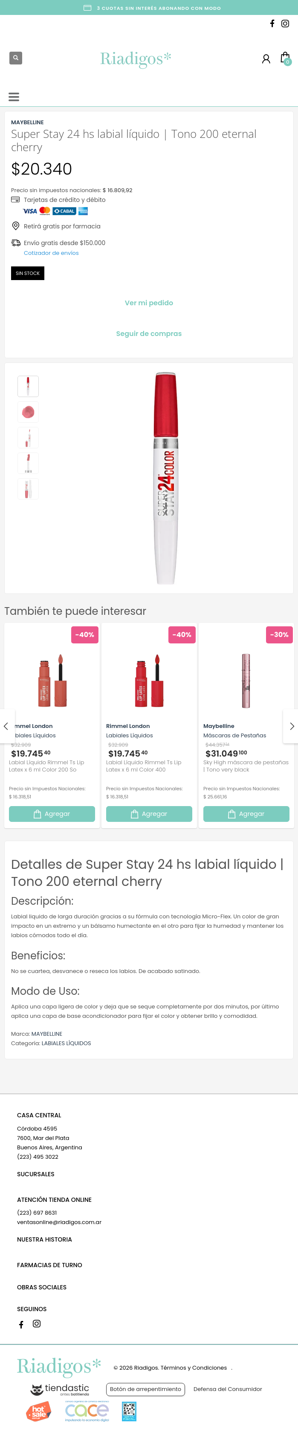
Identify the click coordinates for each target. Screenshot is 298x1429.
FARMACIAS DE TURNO (49, 1265)
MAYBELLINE (47, 1034)
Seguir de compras (149, 334)
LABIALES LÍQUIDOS (66, 1043)
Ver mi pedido (149, 303)
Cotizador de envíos (51, 253)
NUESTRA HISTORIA (44, 1239)
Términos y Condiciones (194, 1368)
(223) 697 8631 (37, 1213)
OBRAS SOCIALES (42, 1287)
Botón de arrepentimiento (145, 1389)
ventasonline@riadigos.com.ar (59, 1222)
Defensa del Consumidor (228, 1389)
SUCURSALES (36, 1174)
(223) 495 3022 (37, 1157)
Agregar (51, 814)
